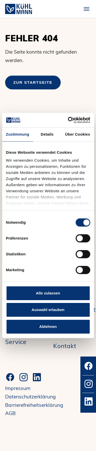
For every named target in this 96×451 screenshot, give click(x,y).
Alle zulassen (48, 293)
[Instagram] (23, 377)
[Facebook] (10, 377)
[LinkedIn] (37, 377)
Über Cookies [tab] (77, 134)
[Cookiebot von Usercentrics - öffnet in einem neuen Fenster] (68, 120)
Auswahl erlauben (47, 309)
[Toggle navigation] (86, 9)
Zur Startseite (32, 82)
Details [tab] (47, 134)
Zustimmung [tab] (17, 134)
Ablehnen (48, 326)
